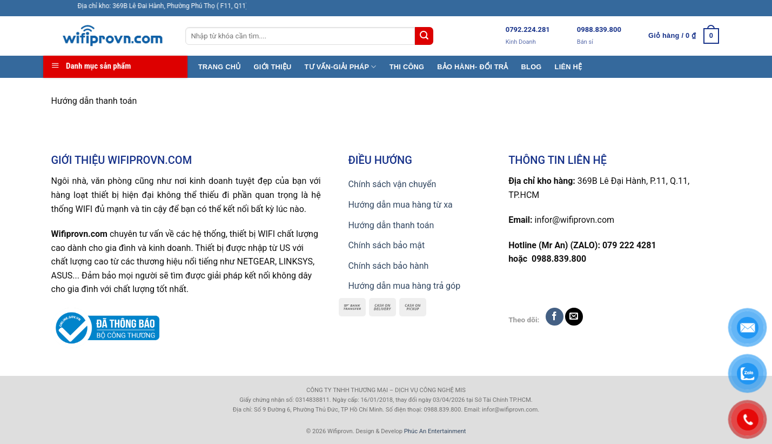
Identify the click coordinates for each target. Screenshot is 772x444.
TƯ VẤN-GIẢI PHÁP (341, 67)
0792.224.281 (528, 29)
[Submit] (424, 36)
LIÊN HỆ (568, 67)
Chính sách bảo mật (386, 245)
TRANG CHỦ (219, 67)
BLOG (531, 67)
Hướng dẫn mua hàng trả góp (404, 286)
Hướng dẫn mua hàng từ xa (400, 205)
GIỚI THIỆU (273, 67)
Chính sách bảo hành (388, 266)
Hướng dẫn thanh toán (391, 225)
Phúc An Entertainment (435, 431)
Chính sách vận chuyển (392, 184)
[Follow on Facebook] (554, 317)
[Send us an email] (574, 317)
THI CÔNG (407, 67)
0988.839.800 (599, 29)
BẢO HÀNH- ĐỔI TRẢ (472, 67)
